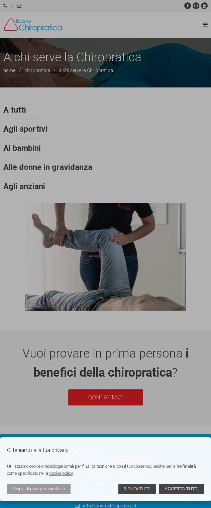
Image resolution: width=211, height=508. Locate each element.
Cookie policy (61, 473)
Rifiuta (137, 488)
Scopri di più (38, 488)
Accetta (182, 488)
